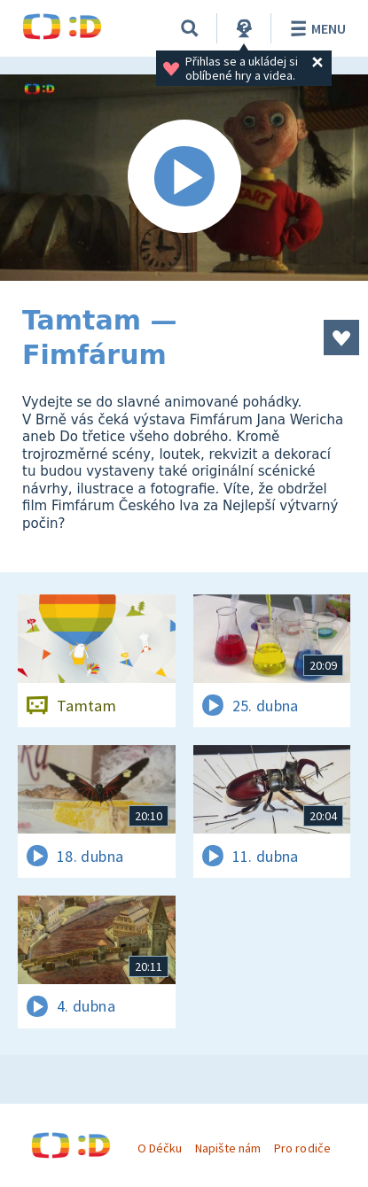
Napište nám (228, 1148)
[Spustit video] (184, 177)
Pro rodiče (302, 1148)
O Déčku (159, 1148)
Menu (315, 28)
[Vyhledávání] (189, 28)
